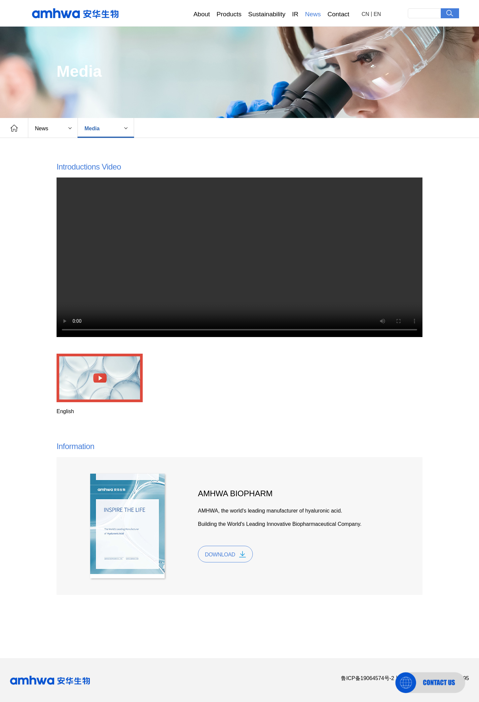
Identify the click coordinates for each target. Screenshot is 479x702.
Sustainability (266, 14)
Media (91, 128)
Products (229, 14)
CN (365, 14)
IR (295, 14)
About (201, 14)
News (313, 14)
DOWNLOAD (220, 554)
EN (377, 14)
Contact (338, 14)
